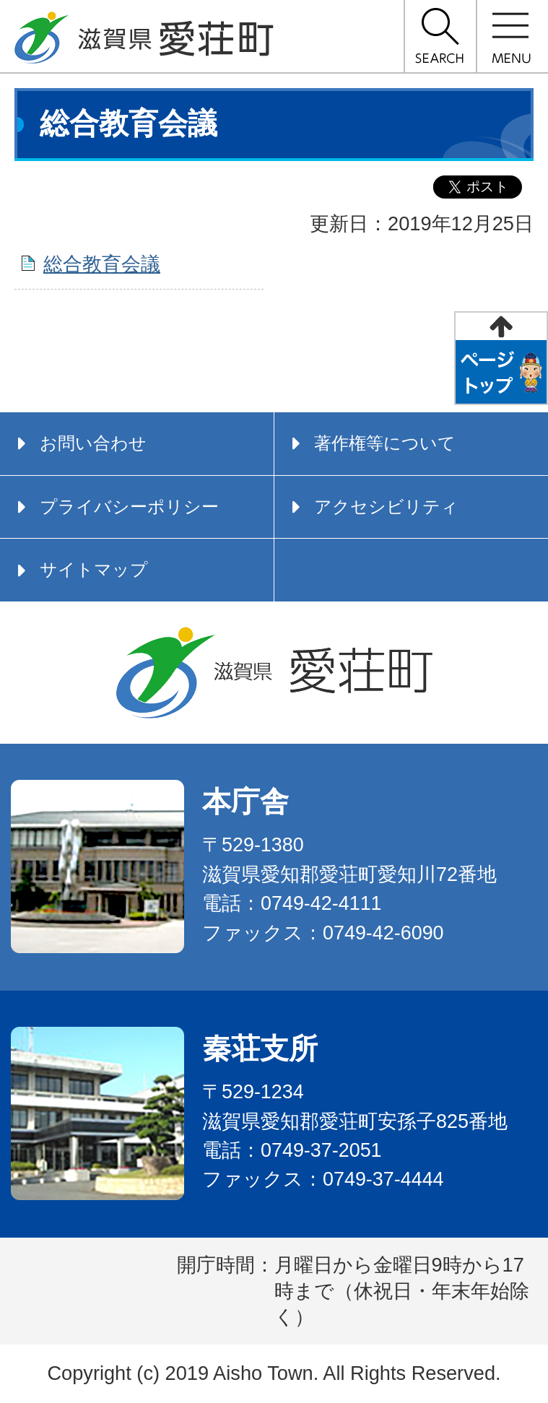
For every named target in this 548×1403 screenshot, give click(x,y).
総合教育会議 (101, 264)
